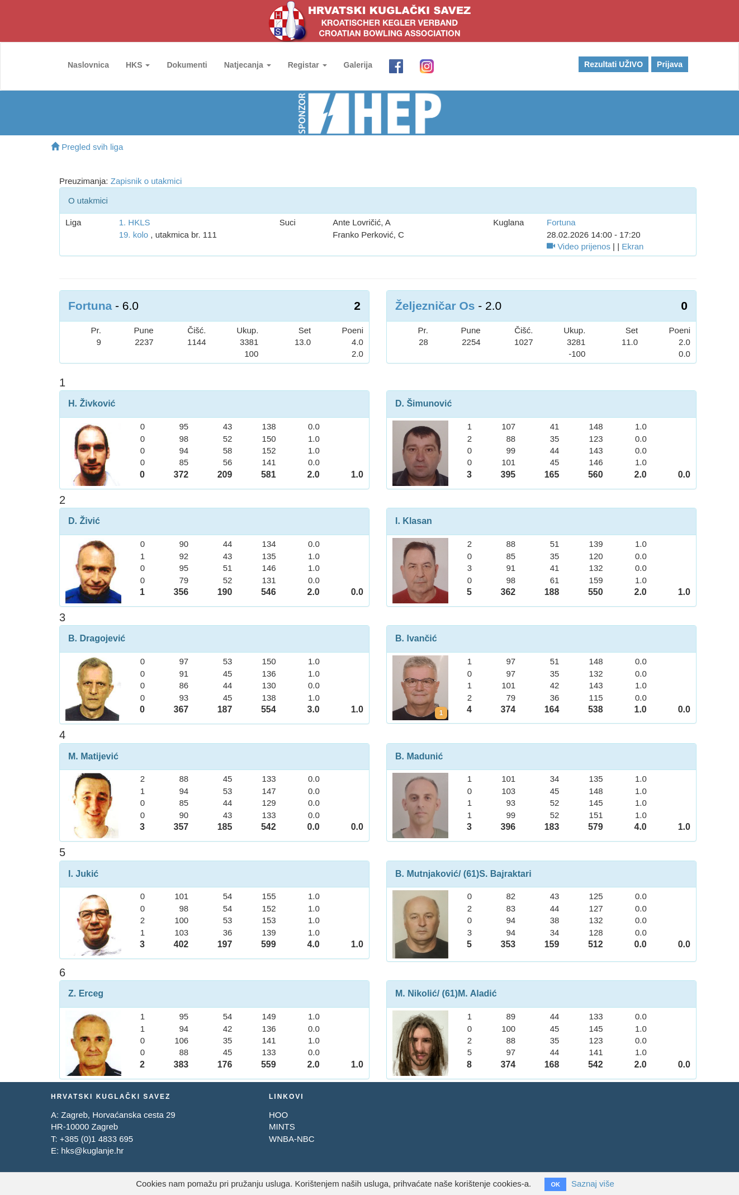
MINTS (282, 1126)
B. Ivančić (416, 638)
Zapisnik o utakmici (146, 181)
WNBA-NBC (292, 1139)
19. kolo (134, 234)
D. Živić (84, 521)
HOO (278, 1115)
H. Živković (91, 403)
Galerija (358, 64)
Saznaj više (592, 1183)
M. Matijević (93, 756)
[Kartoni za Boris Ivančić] (441, 713)
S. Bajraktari (505, 873)
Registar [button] (307, 64)
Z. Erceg (85, 993)
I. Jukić (83, 873)
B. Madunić (419, 756)
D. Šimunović (423, 403)
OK (555, 1184)
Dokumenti (187, 64)
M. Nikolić (416, 993)
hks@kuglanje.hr (92, 1150)
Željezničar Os (435, 305)
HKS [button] (138, 64)
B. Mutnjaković (426, 873)
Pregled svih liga (87, 147)
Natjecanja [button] (247, 64)
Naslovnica (88, 64)
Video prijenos (578, 246)
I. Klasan (413, 521)
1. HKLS (134, 222)
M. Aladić (477, 993)
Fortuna (561, 222)
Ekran (632, 246)
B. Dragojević (96, 638)
